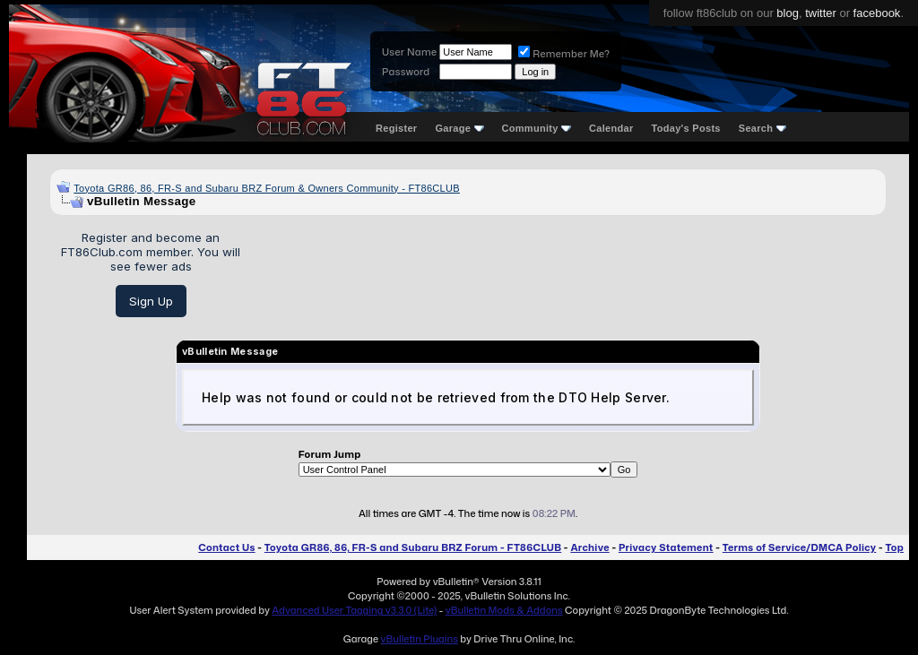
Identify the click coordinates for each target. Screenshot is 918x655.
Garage (459, 128)
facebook (877, 13)
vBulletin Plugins (418, 639)
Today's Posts (686, 128)
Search (762, 128)
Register (396, 128)
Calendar (611, 128)
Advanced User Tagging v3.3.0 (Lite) (354, 610)
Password (405, 72)
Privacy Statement (666, 547)
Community (537, 128)
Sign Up (151, 301)
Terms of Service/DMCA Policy (800, 547)
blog (787, 13)
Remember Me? (564, 54)
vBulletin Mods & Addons (504, 610)
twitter (820, 13)
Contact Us (226, 547)
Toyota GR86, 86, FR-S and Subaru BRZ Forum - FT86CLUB (412, 547)
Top (895, 547)
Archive (589, 547)
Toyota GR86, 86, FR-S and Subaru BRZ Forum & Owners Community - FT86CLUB (267, 188)
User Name (409, 52)
